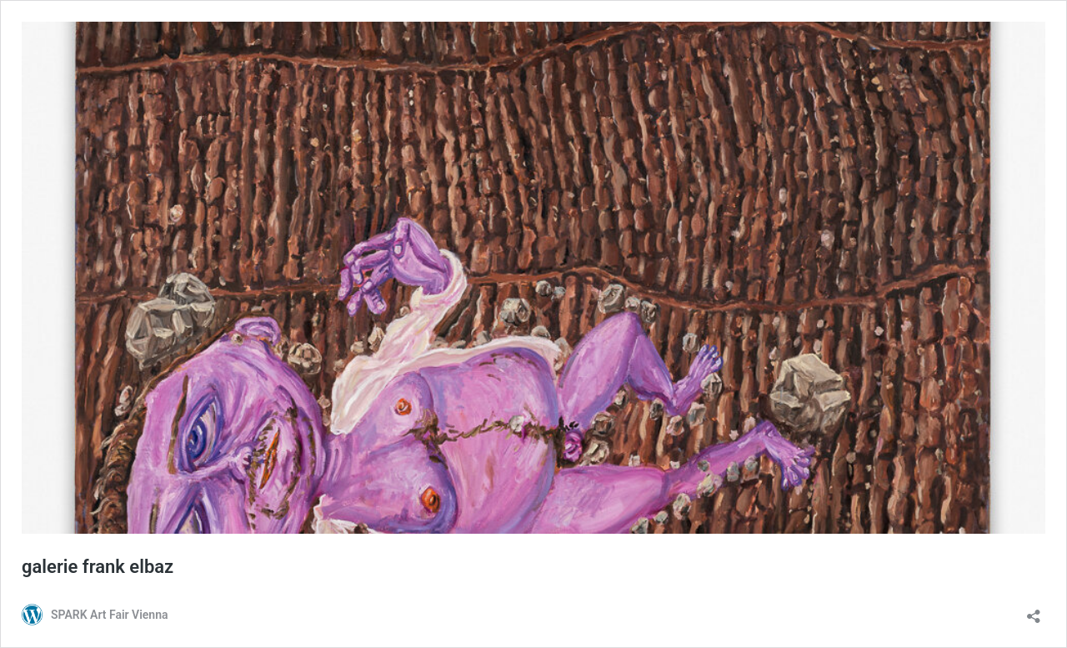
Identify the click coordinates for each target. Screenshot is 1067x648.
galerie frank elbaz (97, 566)
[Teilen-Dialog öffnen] (1033, 611)
